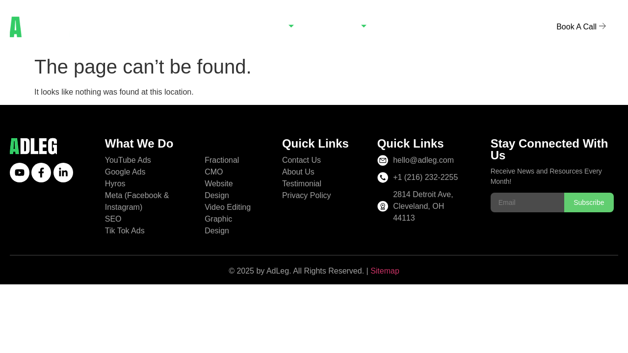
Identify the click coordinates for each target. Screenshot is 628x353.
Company (341, 27)
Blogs (401, 27)
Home (215, 27)
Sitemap (384, 271)
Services (271, 27)
